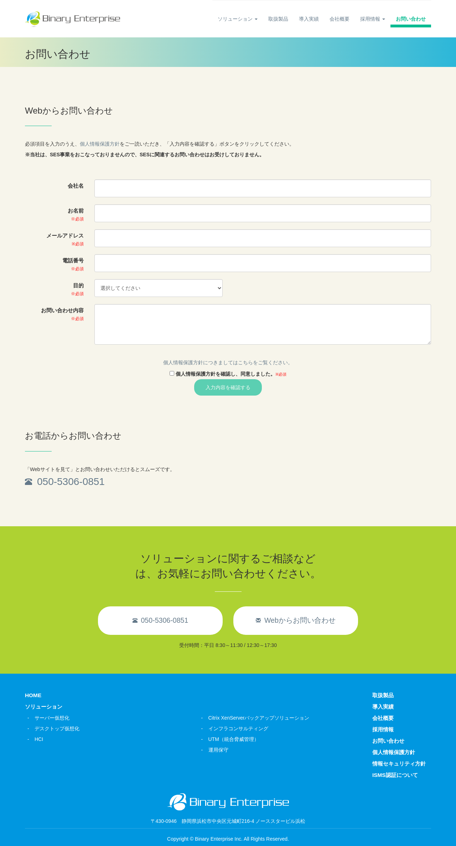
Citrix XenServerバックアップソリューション (259, 718)
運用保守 (218, 750)
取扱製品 (278, 19)
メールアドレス (65, 239)
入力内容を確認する (228, 387)
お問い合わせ (411, 19)
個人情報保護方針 (100, 144)
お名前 (76, 214)
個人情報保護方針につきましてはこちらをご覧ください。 (228, 362)
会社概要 (339, 19)
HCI (39, 739)
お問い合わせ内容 (62, 314)
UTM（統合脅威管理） (233, 739)
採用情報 (372, 19)
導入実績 (309, 19)
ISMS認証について (395, 775)
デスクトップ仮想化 (57, 728)
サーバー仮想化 (52, 718)
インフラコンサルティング (238, 728)
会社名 (76, 186)
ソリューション (238, 19)
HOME (33, 695)
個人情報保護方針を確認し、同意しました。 (231, 374)
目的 (77, 289)
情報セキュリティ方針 (399, 764)
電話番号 (73, 264)
